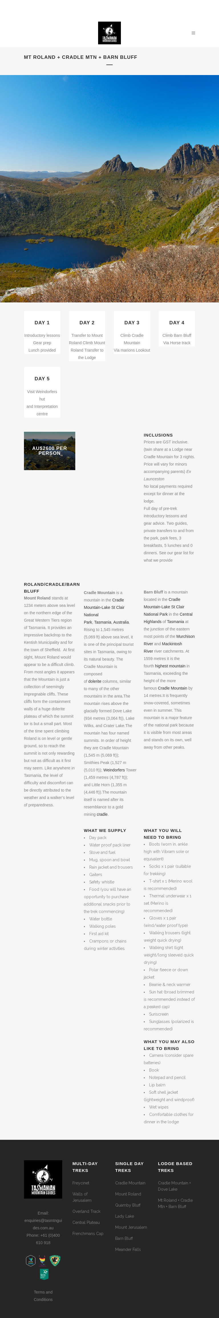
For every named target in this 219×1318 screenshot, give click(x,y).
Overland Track (86, 1211)
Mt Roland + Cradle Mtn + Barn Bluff (175, 1203)
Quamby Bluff (128, 1205)
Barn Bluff (124, 1238)
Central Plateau (86, 1222)
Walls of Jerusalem (82, 1197)
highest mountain (170, 666)
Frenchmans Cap (88, 1233)
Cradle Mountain (172, 688)
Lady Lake (124, 1216)
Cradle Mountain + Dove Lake (174, 1186)
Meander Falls (128, 1249)
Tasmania (175, 621)
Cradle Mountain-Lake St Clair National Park (164, 607)
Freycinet (80, 1183)
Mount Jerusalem (131, 1227)
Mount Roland (128, 1194)
